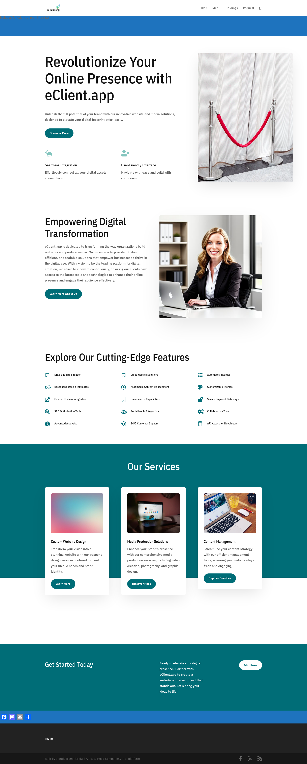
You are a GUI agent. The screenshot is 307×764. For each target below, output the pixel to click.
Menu (216, 8)
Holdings (231, 8)
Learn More (63, 584)
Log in (49, 739)
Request (248, 8)
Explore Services (220, 578)
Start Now (250, 665)
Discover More (59, 133)
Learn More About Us (63, 294)
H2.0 (204, 8)
